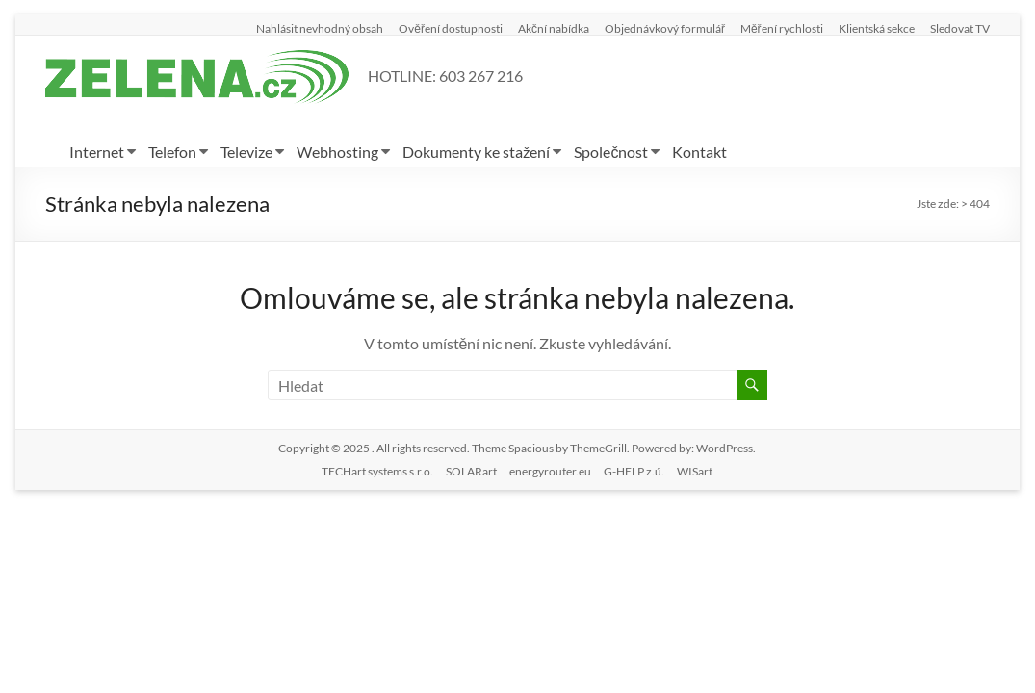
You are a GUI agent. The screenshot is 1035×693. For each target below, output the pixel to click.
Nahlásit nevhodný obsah (319, 28)
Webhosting (337, 151)
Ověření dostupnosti (451, 28)
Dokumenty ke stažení (476, 151)
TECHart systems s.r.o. (377, 471)
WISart (694, 471)
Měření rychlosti (781, 28)
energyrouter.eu (550, 471)
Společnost (611, 151)
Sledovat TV (960, 28)
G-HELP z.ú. (634, 471)
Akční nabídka (553, 28)
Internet (96, 151)
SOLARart (471, 471)
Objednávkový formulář (665, 28)
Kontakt (699, 151)
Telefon (172, 151)
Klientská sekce (877, 28)
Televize (246, 151)
